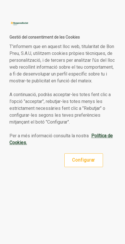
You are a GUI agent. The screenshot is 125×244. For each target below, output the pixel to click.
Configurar (83, 160)
